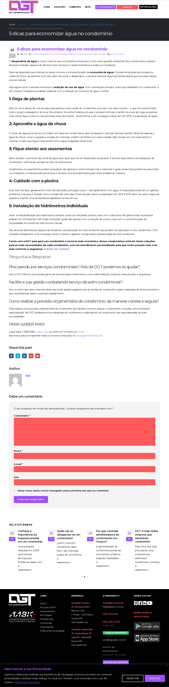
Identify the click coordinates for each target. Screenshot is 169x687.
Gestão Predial (75, 54)
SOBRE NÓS (75, 6)
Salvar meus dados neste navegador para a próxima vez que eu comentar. (63, 490)
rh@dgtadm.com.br (113, 607)
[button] (82, 577)
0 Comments (117, 54)
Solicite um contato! (56, 249)
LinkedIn (24, 355)
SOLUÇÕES (59, 6)
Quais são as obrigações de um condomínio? (68, 534)
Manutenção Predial (94, 54)
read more (25, 570)
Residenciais (46, 620)
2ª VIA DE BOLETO (105, 7)
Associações (46, 628)
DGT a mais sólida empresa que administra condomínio (146, 536)
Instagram (82, 335)
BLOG (88, 6)
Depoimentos (47, 612)
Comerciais (46, 624)
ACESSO (127, 7)
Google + (31, 355)
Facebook (96, 335)
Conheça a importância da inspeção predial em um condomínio (30, 536)
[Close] (167, 665)
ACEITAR (154, 678)
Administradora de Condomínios (50, 54)
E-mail (18, 464)
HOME (47, 6)
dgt (25, 54)
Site (16, 477)
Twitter (17, 355)
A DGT (43, 604)
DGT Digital (46, 616)
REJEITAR (133, 678)
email (81, 331)
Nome (18, 450)
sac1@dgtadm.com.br (114, 640)
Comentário (22, 415)
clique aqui (42, 331)
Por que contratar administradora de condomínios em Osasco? (107, 536)
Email (37, 355)
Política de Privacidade (27, 682)
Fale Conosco (110, 615)
